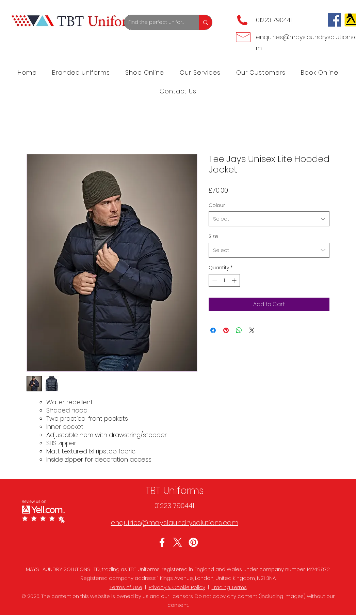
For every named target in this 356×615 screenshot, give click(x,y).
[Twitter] (178, 542)
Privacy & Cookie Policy (177, 587)
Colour (217, 205)
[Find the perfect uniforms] (156, 22)
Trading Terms (229, 587)
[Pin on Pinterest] (226, 330)
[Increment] (234, 280)
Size (213, 236)
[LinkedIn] (193, 542)
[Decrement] (214, 280)
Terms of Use (126, 587)
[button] (200, 72)
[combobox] (269, 218)
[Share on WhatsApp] (239, 330)
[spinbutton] (224, 280)
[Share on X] (252, 330)
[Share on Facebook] (213, 330)
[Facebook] (334, 20)
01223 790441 (274, 20)
